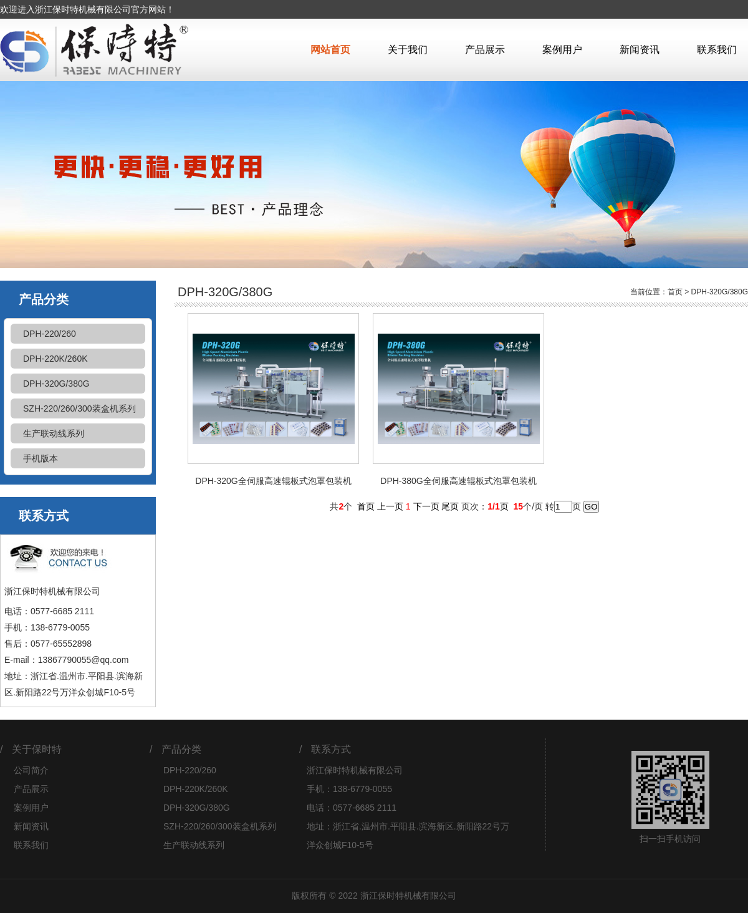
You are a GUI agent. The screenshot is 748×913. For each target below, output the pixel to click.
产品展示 (485, 49)
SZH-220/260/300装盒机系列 (79, 408)
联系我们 (717, 49)
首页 (675, 291)
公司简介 (31, 770)
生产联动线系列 (53, 433)
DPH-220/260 (49, 334)
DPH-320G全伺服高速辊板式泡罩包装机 (273, 481)
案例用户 (562, 49)
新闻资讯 (639, 49)
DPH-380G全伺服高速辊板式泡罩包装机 (458, 481)
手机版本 (40, 458)
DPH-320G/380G (56, 384)
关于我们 (408, 49)
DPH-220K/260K (55, 359)
